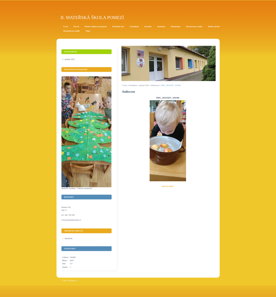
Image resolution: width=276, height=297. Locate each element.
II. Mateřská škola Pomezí (92, 17)
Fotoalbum (132, 85)
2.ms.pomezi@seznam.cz (71, 220)
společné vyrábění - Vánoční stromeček (76, 188)
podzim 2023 (144, 85)
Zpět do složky (168, 186)
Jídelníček (69, 238)
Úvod (124, 85)
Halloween (155, 85)
